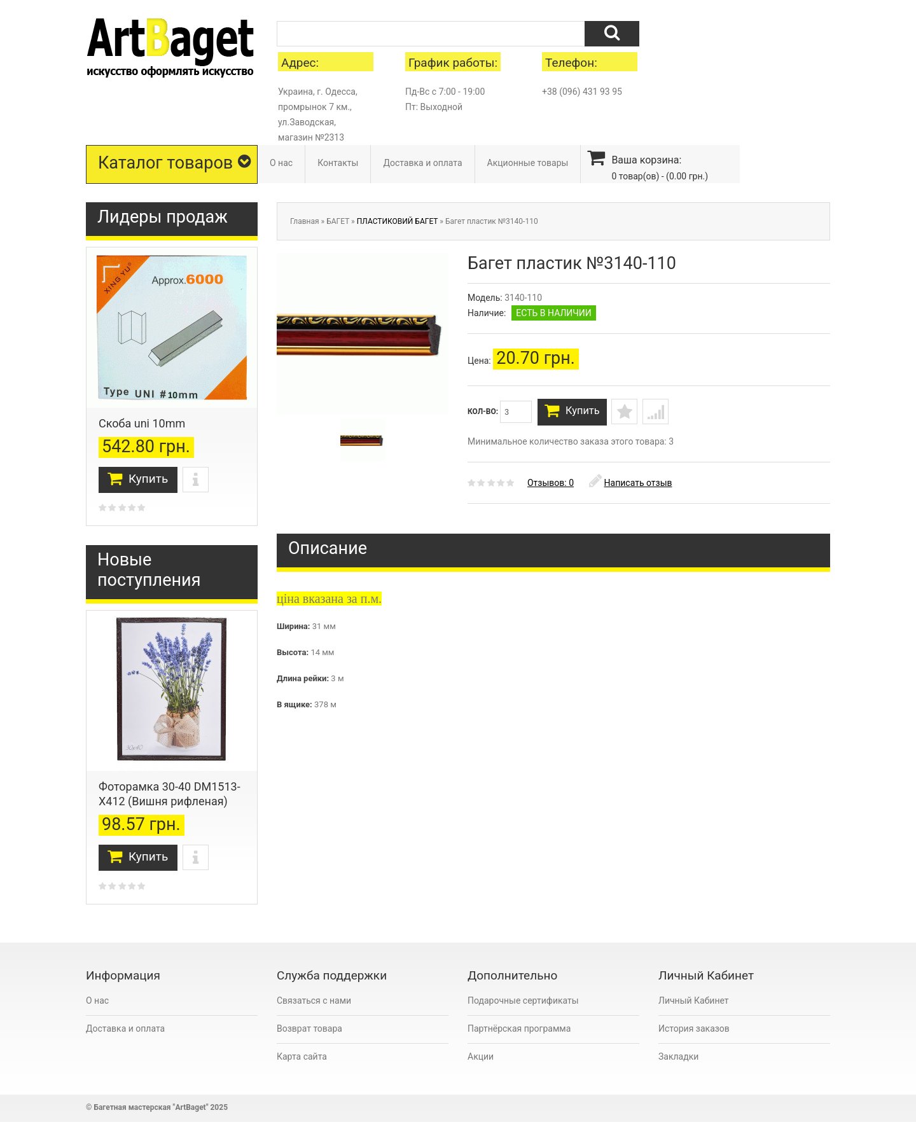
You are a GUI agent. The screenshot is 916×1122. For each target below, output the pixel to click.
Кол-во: (500, 412)
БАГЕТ (337, 221)
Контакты (337, 163)
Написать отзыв (630, 486)
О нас (281, 163)
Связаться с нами (314, 1000)
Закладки (678, 1056)
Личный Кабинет (693, 1000)
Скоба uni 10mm (142, 423)
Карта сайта (302, 1056)
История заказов (694, 1028)
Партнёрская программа (519, 1028)
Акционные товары (528, 163)
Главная (304, 221)
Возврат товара (309, 1028)
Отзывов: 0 (550, 486)
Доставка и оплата (422, 163)
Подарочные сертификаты (523, 1000)
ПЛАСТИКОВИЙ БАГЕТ (397, 221)
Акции (481, 1056)
